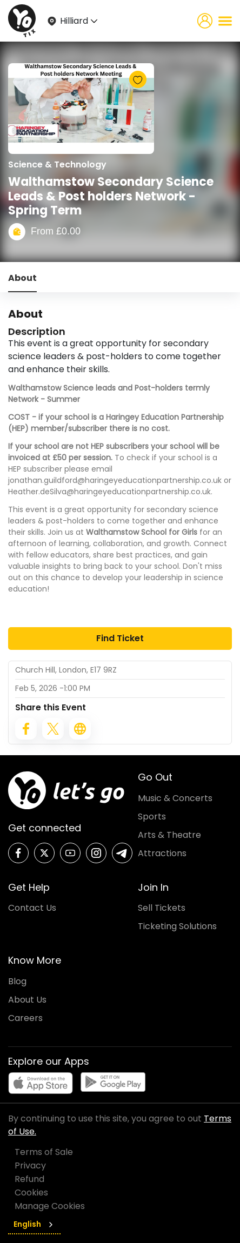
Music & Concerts (175, 798)
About (22, 278)
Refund (29, 1179)
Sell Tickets (161, 908)
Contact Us (32, 908)
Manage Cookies (50, 1206)
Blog (17, 981)
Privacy (30, 1165)
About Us (27, 999)
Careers (25, 1018)
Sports (152, 816)
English (34, 1224)
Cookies (31, 1192)
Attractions (162, 853)
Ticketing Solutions (177, 926)
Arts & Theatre (169, 835)
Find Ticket (120, 638)
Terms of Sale (44, 1152)
